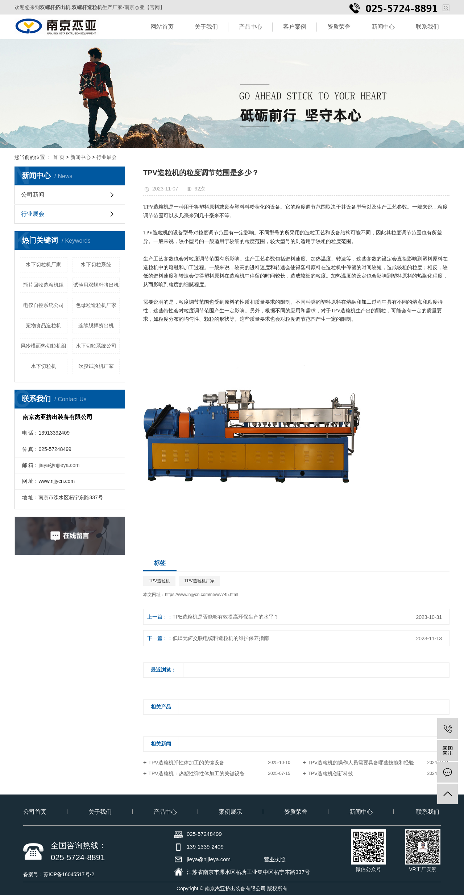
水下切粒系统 (96, 264)
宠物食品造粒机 (43, 325)
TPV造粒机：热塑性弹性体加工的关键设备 (196, 773)
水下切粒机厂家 (43, 264)
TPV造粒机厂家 (199, 580)
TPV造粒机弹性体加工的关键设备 (186, 762)
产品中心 (250, 27)
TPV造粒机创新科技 (330, 773)
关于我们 (206, 27)
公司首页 (34, 812)
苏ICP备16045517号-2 (69, 874)
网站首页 (162, 27)
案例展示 (230, 812)
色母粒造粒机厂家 (96, 305)
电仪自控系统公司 (43, 305)
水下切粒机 (43, 366)
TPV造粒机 (159, 580)
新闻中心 (383, 27)
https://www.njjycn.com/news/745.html (201, 594)
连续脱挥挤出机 (96, 325)
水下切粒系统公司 (96, 346)
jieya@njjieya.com (58, 465)
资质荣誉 (339, 27)
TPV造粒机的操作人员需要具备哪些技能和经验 (361, 762)
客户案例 (294, 27)
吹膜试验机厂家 (96, 366)
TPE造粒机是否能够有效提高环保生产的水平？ (226, 617)
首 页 (59, 157)
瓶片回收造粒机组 (43, 285)
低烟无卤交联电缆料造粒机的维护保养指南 (221, 638)
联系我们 (427, 27)
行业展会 (106, 157)
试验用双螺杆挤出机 (96, 285)
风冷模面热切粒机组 (43, 346)
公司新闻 (32, 195)
